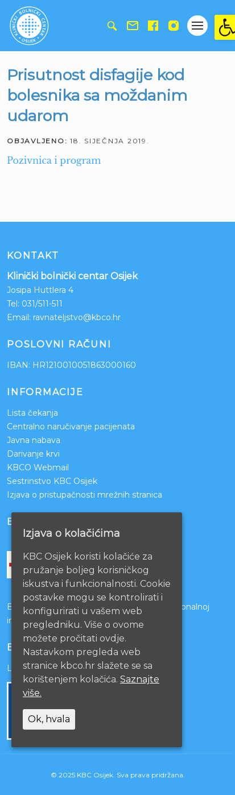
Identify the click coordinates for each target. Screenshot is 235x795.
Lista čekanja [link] (32, 413)
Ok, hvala (49, 719)
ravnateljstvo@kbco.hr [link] (77, 317)
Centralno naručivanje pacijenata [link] (71, 426)
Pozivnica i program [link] (54, 160)
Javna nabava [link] (33, 440)
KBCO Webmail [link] (38, 467)
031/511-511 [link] (42, 304)
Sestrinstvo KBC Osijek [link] (52, 481)
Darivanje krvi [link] (33, 454)
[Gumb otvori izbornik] (197, 25)
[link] (225, 27)
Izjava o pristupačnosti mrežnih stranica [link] (84, 495)
